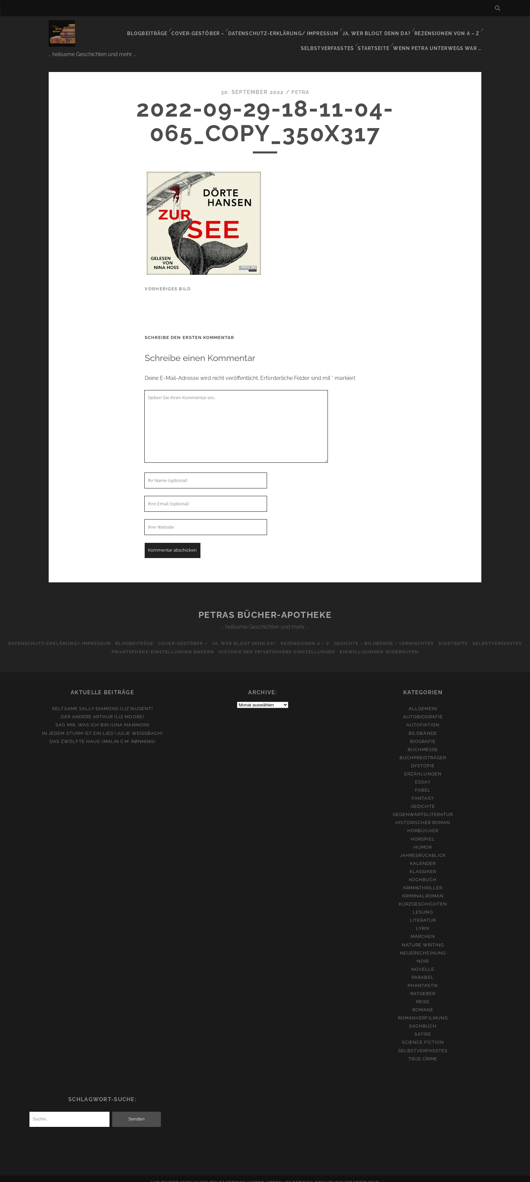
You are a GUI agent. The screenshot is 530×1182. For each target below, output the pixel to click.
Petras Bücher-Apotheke (265, 607)
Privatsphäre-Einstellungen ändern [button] (189, 643)
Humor (423, 838)
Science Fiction (423, 1034)
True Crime (422, 1050)
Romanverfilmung (423, 1009)
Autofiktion (422, 716)
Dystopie (422, 757)
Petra (300, 84)
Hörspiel (423, 830)
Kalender (423, 855)
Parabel (423, 969)
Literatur (423, 912)
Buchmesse (423, 741)
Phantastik (423, 977)
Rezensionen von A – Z (391, 28)
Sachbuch (423, 1017)
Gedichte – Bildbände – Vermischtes (415, 635)
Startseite (376, 37)
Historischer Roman (423, 814)
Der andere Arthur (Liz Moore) (102, 708)
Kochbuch (423, 871)
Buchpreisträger (423, 749)
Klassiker (423, 863)
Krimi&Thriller (423, 879)
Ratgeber (422, 985)
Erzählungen (422, 765)
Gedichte (423, 798)
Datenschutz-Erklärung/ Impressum (232, 28)
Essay (422, 773)
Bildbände (423, 724)
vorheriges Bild (168, 280)
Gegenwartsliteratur (423, 806)
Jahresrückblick (423, 846)
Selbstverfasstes (453, 28)
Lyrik (422, 920)
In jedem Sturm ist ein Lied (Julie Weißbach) (102, 724)
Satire (422, 1026)
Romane (422, 1001)
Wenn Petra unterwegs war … (439, 37)
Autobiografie (423, 708)
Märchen (423, 928)
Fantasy (423, 790)
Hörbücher (422, 822)
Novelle (422, 960)
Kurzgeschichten (423, 895)
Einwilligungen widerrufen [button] (409, 643)
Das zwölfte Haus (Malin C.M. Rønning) (102, 732)
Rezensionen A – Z (334, 635)
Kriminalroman (422, 887)
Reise (423, 993)
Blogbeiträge (99, 28)
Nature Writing (423, 936)
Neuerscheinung (423, 944)
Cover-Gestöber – (149, 28)
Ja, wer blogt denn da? (322, 28)
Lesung (423, 904)
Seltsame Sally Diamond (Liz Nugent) (102, 700)
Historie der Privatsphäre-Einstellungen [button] (305, 643)
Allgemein (423, 700)
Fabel (423, 782)
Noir (423, 952)
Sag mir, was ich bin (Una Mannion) (102, 716)
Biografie (423, 732)
